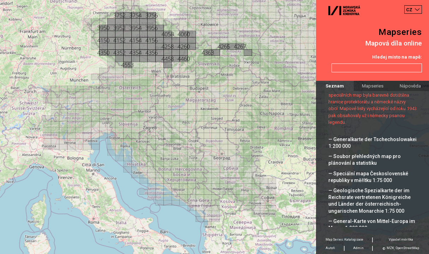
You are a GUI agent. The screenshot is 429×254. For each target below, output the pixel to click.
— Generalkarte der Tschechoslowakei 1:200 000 (372, 143)
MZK (390, 248)
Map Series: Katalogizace (344, 239)
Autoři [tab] (330, 248)
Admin (358, 248)
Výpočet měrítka (401, 239)
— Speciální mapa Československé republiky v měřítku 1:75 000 (368, 177)
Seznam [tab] (335, 86)
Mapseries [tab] (372, 86)
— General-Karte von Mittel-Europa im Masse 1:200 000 (371, 224)
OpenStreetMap (407, 248)
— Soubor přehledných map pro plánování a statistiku (364, 159)
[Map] (214, 127)
